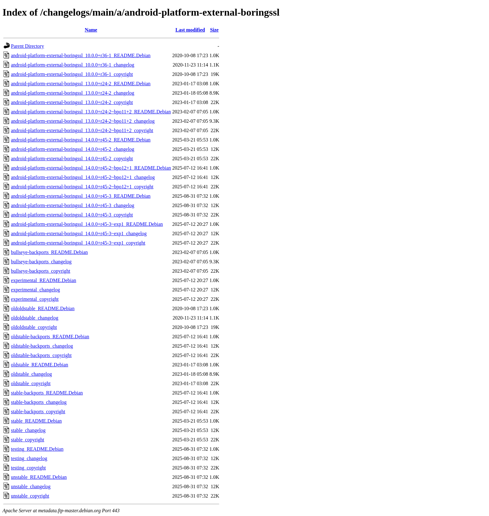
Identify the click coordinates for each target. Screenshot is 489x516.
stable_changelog (28, 430)
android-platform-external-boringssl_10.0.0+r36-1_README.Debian (81, 55)
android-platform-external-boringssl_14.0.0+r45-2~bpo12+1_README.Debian (91, 168)
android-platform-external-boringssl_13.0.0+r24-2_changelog (72, 93)
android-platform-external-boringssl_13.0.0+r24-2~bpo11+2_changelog (83, 121)
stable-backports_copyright (38, 411)
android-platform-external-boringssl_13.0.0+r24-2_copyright (72, 102)
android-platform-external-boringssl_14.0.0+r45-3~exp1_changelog (79, 233)
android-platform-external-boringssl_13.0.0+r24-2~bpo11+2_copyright (82, 130)
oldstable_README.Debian (39, 364)
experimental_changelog (35, 289)
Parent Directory (27, 46)
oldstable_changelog (31, 374)
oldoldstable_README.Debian (43, 308)
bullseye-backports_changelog (41, 261)
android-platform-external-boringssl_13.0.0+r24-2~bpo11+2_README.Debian (91, 111)
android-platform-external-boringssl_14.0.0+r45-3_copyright (72, 214)
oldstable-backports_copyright (41, 355)
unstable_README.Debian (39, 477)
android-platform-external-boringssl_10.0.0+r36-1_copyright (72, 74)
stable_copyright (27, 439)
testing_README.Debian (37, 449)
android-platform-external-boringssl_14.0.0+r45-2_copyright (72, 158)
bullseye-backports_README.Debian (49, 252)
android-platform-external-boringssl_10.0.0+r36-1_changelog (72, 64)
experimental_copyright (35, 299)
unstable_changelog (31, 486)
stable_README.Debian (36, 421)
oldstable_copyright (31, 383)
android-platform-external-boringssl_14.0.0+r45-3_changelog (72, 205)
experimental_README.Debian (43, 280)
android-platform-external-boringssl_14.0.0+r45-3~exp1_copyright (78, 243)
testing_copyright (28, 467)
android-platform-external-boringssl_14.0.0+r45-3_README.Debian (81, 196)
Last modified (190, 29)
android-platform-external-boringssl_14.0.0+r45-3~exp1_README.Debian (87, 224)
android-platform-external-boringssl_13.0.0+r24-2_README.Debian (81, 83)
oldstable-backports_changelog (42, 346)
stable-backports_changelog (39, 402)
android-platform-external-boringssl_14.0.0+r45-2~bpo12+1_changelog (83, 177)
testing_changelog (29, 458)
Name (91, 29)
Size (214, 29)
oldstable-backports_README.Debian (50, 336)
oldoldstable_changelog (34, 317)
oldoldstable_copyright (34, 327)
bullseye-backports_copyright (40, 271)
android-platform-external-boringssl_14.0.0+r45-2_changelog (72, 149)
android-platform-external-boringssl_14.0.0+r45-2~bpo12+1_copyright (82, 186)
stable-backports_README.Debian (47, 392)
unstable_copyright (30, 496)
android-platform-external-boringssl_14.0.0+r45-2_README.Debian (81, 139)
